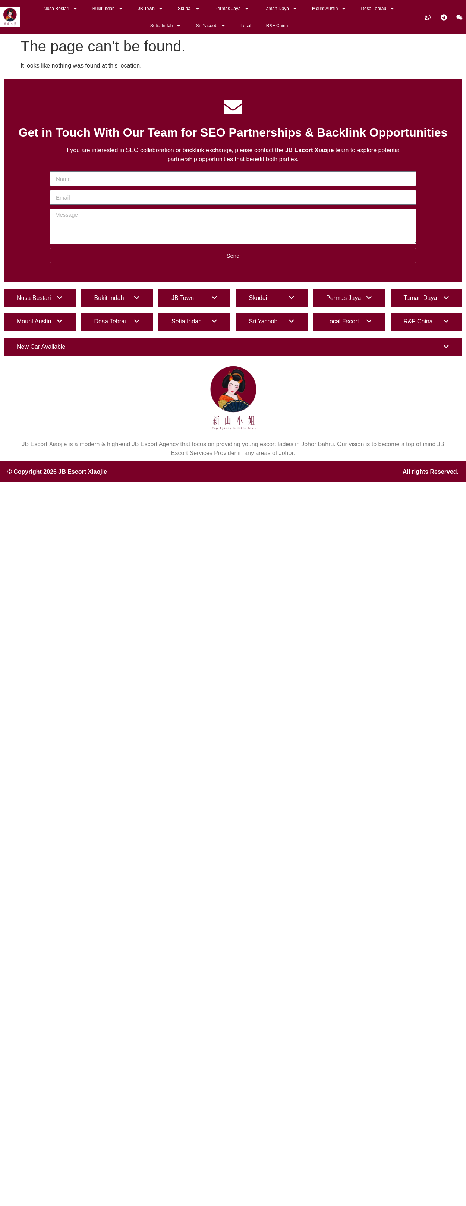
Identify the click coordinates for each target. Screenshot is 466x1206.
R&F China (277, 25)
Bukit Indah (107, 9)
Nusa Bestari (61, 9)
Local (245, 25)
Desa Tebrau (377, 9)
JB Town (150, 9)
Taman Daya (280, 9)
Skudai (189, 9)
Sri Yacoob (211, 26)
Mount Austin (329, 9)
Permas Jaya (232, 9)
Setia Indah (165, 26)
